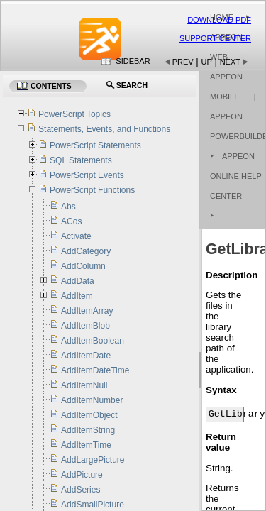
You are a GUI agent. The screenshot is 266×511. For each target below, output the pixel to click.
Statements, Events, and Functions (104, 129)
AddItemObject (89, 415)
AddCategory (86, 251)
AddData (77, 281)
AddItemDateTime (95, 370)
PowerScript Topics (74, 114)
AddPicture (82, 475)
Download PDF (219, 20)
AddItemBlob (85, 326)
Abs (68, 206)
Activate (76, 236)
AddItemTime (86, 445)
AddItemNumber (92, 400)
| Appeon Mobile (227, 77)
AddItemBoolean (92, 341)
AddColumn (83, 266)
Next (230, 61)
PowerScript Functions (92, 190)
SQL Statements (81, 160)
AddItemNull (84, 385)
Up (206, 61)
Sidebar (133, 61)
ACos (71, 221)
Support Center (215, 38)
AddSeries (80, 490)
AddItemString (88, 430)
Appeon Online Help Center (236, 176)
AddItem (77, 296)
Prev (183, 61)
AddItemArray (87, 311)
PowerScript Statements (95, 145)
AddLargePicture (92, 460)
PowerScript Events (87, 175)
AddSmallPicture (92, 505)
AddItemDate (86, 356)
